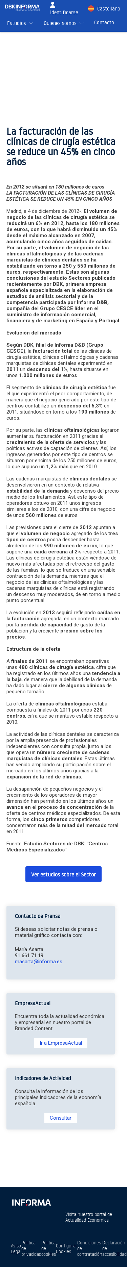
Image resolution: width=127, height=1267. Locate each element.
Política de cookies (48, 1248)
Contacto (104, 22)
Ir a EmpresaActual (61, 1043)
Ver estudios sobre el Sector (63, 874)
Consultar (60, 1118)
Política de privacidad (31, 1248)
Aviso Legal (16, 1248)
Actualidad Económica (87, 1220)
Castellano (108, 8)
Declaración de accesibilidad (114, 1248)
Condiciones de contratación (89, 1248)
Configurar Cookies (66, 1248)
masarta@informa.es (38, 962)
